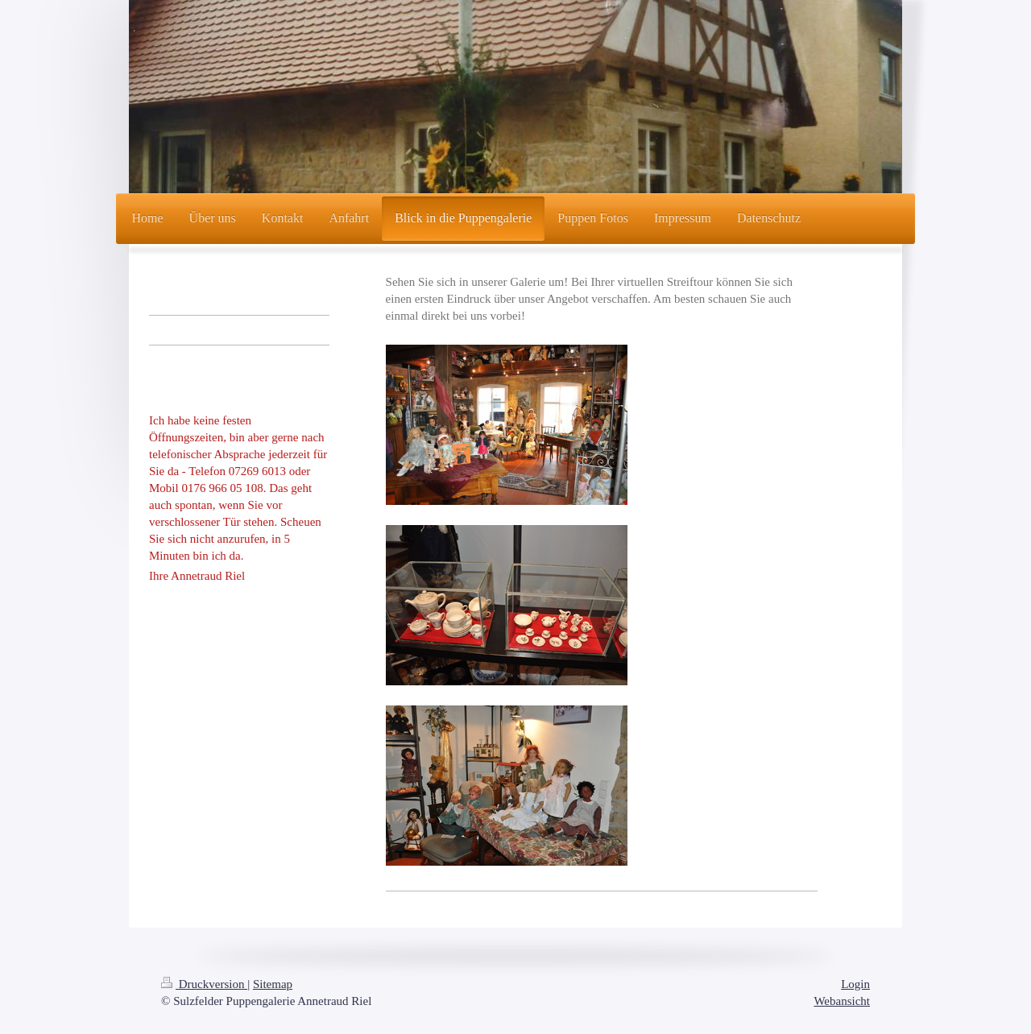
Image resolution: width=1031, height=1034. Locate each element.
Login (855, 984)
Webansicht (842, 1001)
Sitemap (272, 984)
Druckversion (204, 984)
